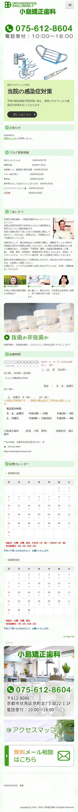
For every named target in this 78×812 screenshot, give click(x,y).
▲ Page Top (68, 636)
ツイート (9, 643)
